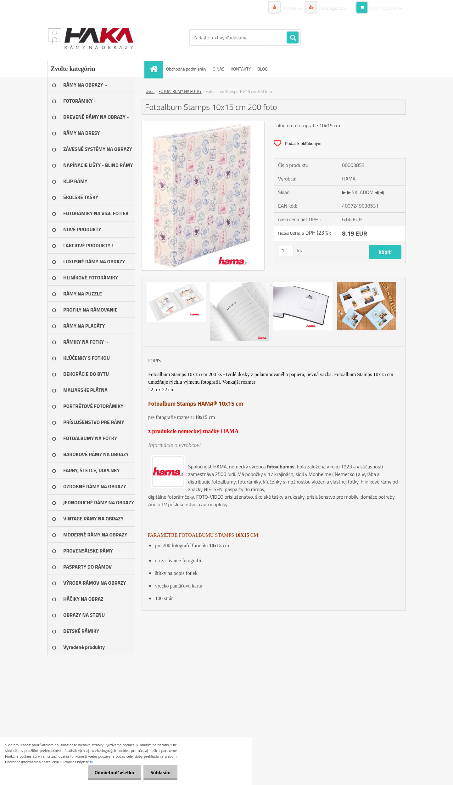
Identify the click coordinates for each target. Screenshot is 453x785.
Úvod (150, 91)
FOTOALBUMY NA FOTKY (180, 91)
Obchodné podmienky (186, 69)
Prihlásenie (288, 7)
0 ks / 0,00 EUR (385, 8)
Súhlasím (159, 772)
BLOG (262, 69)
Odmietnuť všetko (111, 772)
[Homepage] (155, 69)
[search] (292, 38)
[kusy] (286, 250)
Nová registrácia (331, 7)
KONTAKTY (241, 69)
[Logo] (90, 37)
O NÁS (219, 69)
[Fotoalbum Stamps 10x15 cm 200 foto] (203, 124)
